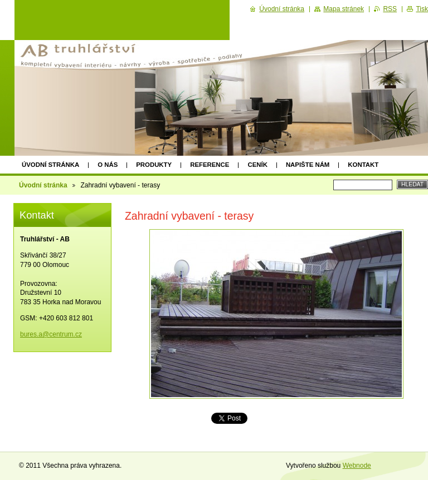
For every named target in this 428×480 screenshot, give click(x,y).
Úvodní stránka (50, 164)
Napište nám (307, 164)
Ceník (257, 164)
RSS (390, 9)
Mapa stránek (343, 9)
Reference (209, 164)
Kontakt (363, 164)
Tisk (422, 9)
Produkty (154, 164)
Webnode (357, 465)
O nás (108, 164)
